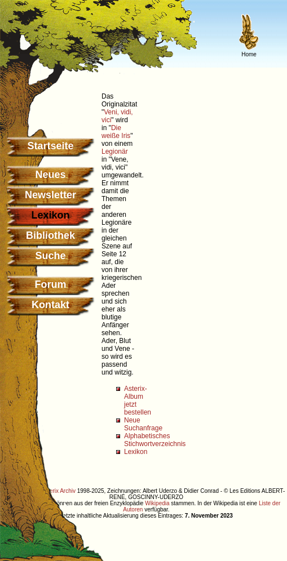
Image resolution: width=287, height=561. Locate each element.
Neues (50, 174)
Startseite (50, 146)
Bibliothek (50, 235)
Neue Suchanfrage (143, 424)
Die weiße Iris (115, 132)
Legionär (114, 151)
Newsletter (50, 195)
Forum (51, 284)
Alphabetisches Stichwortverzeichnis (155, 440)
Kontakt (50, 304)
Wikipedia (157, 503)
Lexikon (135, 452)
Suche (50, 255)
